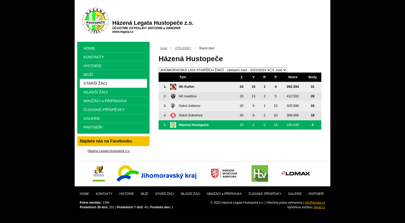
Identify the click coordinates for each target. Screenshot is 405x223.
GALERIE (91, 118)
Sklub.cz (319, 207)
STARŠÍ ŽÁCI (95, 83)
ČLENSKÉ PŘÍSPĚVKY (103, 109)
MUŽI (88, 74)
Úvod (163, 48)
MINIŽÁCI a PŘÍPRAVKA (105, 101)
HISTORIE (92, 65)
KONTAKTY (93, 57)
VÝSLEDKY (183, 48)
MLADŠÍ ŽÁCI (95, 92)
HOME (89, 48)
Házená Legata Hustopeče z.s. (109, 151)
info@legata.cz (315, 202)
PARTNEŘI (93, 127)
